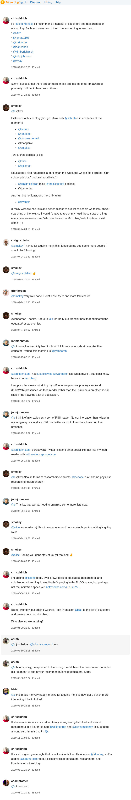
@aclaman (24, 165)
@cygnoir (24, 201)
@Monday (97, 754)
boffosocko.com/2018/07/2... (63, 587)
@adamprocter (29, 758)
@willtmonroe (58, 726)
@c (13, 111)
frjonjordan (18, 290)
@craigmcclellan (28, 183)
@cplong (30, 577)
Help (58, 2)
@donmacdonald (28, 138)
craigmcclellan (20, 240)
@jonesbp (24, 133)
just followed (44, 373)
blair (14, 689)
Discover (35, 2)
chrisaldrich (19, 18)
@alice (22, 161)
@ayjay (17, 60)
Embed (36, 67)
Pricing (48, 2)
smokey (16, 105)
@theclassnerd (55, 183)
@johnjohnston (22, 56)
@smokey (24, 147)
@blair (78, 609)
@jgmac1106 (21, 37)
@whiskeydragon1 (41, 644)
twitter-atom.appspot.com (41, 454)
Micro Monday (24, 23)
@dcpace (78, 477)
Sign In (23, 2)
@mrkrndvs (20, 42)
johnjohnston (20, 340)
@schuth (70, 118)
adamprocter (19, 781)
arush (15, 639)
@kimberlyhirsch (23, 51)
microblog (30, 378)
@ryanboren (59, 350)
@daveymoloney (82, 726)
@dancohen (20, 47)
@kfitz (17, 33)
